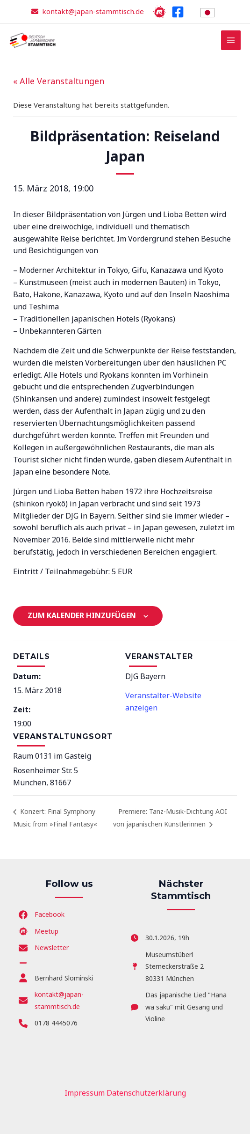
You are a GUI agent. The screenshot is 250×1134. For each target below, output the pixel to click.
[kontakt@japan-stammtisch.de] (69, 1000)
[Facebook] (177, 12)
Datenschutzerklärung (146, 1093)
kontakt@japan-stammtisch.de (93, 11)
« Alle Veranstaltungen (58, 81)
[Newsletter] (44, 948)
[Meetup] (159, 12)
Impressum (84, 1093)
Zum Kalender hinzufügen (82, 615)
